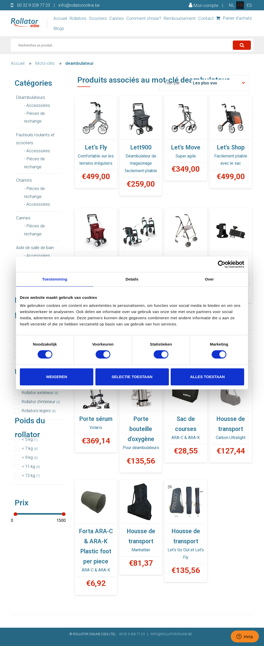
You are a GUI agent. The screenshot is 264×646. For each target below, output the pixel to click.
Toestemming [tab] (54, 279)
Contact (206, 18)
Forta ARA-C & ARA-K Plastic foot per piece (96, 546)
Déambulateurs (30, 97)
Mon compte (203, 5)
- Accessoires (37, 105)
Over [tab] (209, 279)
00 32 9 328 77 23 (33, 5)
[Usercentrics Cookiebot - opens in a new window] (221, 264)
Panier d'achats (234, 18)
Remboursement (180, 18)
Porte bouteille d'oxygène (141, 429)
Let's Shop (231, 147)
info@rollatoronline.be (79, 5)
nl (231, 5)
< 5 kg (30, 439)
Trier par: (172, 82)
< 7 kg (30, 448)
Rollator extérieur (40, 392)
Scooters (98, 18)
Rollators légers (39, 410)
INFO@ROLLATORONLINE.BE (171, 634)
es (249, 5)
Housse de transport (230, 424)
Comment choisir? (143, 18)
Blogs (58, 28)
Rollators (78, 18)
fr (240, 5)
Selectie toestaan (132, 376)
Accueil (60, 18)
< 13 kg (31, 475)
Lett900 (141, 147)
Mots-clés (45, 63)
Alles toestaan (207, 376)
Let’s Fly (96, 147)
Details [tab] (132, 279)
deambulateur (79, 63)
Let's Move (185, 147)
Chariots (24, 180)
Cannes (116, 18)
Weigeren (56, 376)
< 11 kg (31, 466)
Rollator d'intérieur (41, 401)
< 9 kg (30, 457)
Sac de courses (185, 424)
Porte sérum (95, 419)
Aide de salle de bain (35, 247)
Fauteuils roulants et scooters (35, 138)
